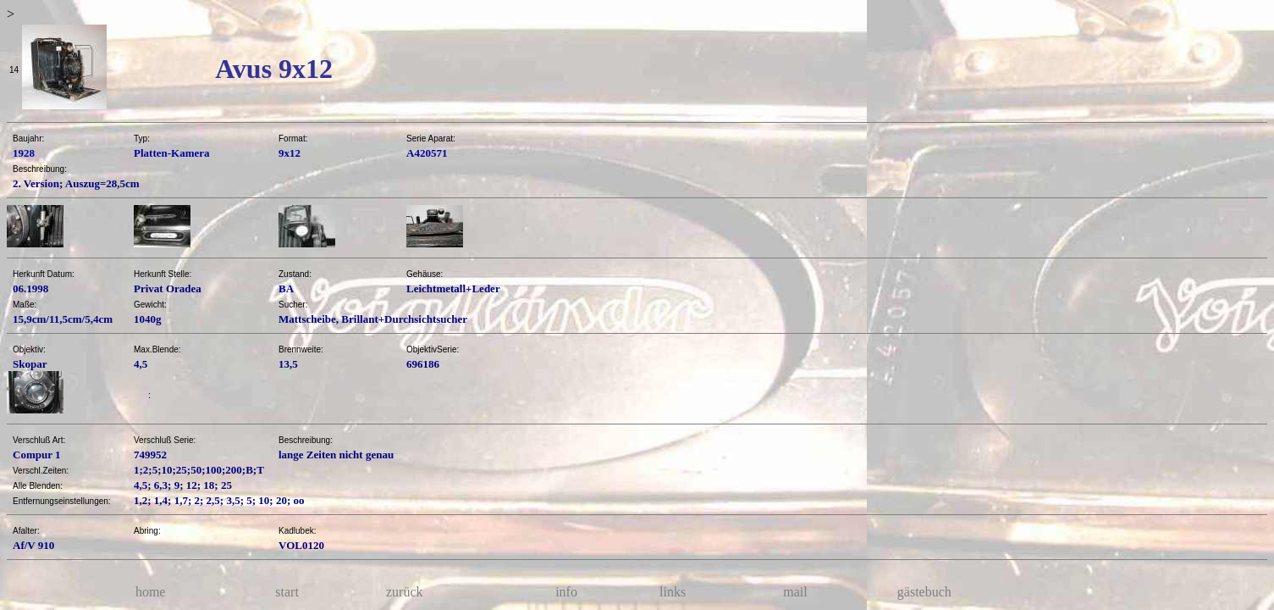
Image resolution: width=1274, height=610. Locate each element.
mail (795, 592)
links (672, 592)
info (566, 592)
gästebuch (924, 592)
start (287, 592)
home (150, 592)
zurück (404, 592)
